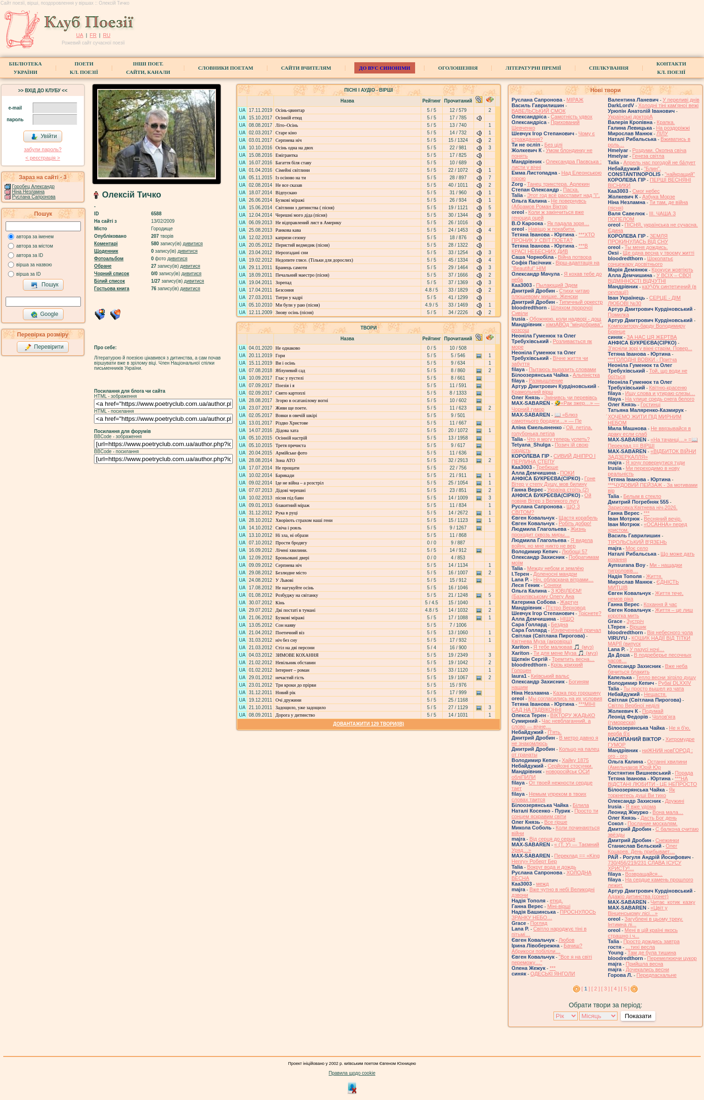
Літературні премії (533, 68)
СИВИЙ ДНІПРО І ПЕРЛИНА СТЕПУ (553, 458)
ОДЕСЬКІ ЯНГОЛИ (553, 973)
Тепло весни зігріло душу (666, 677)
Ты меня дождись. (646, 247)
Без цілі (553, 144)
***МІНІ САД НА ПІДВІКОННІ (553, 706)
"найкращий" (680, 174)
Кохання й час (660, 604)
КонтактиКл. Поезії (671, 68)
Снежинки (667, 840)
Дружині (674, 801)
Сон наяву (285, 625)
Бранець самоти (291, 267)
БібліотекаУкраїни (25, 68)
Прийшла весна (644, 964)
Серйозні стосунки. (570, 766)
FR (93, 35)
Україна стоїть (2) (568, 489)
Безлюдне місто (290, 572)
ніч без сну (286, 640)
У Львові (284, 580)
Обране (102, 266)
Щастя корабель (578, 518)
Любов (567, 940)
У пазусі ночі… (647, 649)
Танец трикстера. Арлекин (558, 184)
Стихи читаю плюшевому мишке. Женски (550, 293)
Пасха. (571, 189)
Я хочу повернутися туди (655, 462)
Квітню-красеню (668, 387)
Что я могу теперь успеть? (558, 439)
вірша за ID (28, 274)
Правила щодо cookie (352, 1073)
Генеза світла (648, 156)
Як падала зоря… (568, 223)
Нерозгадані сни (291, 252)
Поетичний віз (289, 632)
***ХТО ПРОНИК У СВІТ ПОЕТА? (553, 237)
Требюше (547, 467)
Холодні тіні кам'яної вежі (668, 105)
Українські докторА (630, 116)
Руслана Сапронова (34, 196)
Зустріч (635, 621)
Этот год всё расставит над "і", (563, 195)
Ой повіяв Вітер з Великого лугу (551, 498)
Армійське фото (291, 452)
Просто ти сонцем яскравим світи (554, 813)
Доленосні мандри (555, 574)
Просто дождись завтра (651, 941)
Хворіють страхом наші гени (303, 520)
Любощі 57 (575, 551)
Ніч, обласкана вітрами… (563, 579)
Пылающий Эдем (557, 285)
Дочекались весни (647, 969)
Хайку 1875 (575, 760)
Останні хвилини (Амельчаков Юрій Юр (647, 764)
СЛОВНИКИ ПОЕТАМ (225, 68)
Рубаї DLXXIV (674, 683)
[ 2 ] (595, 988)
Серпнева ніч (288, 140)
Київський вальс (550, 676)
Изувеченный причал (576, 630)
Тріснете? (589, 613)
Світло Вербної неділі (634, 705)
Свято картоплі (290, 393)
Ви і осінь (285, 363)
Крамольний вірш (532, 392)
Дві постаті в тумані (295, 610)
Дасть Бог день (658, 818)
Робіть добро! (575, 523)
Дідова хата (286, 430)
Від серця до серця (552, 839)
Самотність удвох (571, 116)
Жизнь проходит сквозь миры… (548, 531)
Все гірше (556, 822)
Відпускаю (286, 192)
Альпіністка (586, 375)
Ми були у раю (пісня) (297, 305)
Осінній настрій (291, 437)
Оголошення (458, 68)
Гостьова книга (111, 288)
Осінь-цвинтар (289, 110)
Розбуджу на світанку (296, 595)
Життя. (654, 576)
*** (553, 968)
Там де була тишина (652, 952)
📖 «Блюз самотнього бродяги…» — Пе (546, 418)
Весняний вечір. (663, 518)
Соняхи (552, 585)
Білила (581, 805)
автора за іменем (35, 236)
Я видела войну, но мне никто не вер (552, 543)
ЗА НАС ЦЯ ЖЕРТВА (652, 337)
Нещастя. (655, 694)
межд (542, 884)
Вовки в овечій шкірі (296, 415)
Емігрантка (286, 155)
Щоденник (106, 251)
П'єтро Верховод (566, 607)
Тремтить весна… (573, 659)
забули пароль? (42, 149)
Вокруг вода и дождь (551, 867)
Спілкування (608, 68)
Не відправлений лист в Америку (308, 222)
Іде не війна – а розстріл (299, 482)
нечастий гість (289, 677)
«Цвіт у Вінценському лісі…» (638, 910)
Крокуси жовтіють (672, 269)
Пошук (44, 285)
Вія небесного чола (670, 632)
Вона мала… (668, 812)
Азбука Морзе (658, 196)
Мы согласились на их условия (565, 698)
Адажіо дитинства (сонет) (638, 896)
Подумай (652, 711)
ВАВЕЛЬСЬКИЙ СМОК (538, 111)
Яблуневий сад (290, 370)
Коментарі (105, 243)
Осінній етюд (288, 117)
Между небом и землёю (555, 568)
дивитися (193, 243)
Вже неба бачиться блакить (647, 669)
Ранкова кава (288, 230)
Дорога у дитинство (295, 715)
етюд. (556, 900)
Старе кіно (285, 132)
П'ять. (554, 732)
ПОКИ (567, 473)
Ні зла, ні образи (291, 535)
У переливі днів (681, 100)
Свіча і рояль (288, 527)
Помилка (618, 314)
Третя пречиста (290, 445)
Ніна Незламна (28, 191)
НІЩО (567, 619)
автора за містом (34, 246)
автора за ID (29, 255)
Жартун (569, 602)
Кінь (279, 602)
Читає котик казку (673, 902)
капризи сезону (290, 237)
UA (79, 35)
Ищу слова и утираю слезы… (660, 393)
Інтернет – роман (292, 670)
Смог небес (646, 191)
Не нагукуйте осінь (294, 587)
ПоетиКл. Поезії (84, 68)
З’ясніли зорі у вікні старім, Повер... (650, 348)
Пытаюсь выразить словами (562, 369)
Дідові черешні (290, 490)
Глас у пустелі (289, 378)
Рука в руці (286, 512)
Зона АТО (285, 460)
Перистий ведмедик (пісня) (302, 245)
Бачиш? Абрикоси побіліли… (546, 948)
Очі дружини (288, 700)
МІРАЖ (575, 100)
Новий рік (285, 692)
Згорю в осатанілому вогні (301, 400)
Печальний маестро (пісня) (302, 275)
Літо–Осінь (286, 125)
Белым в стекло (642, 496)
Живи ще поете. (291, 408)
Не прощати (287, 467)
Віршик (638, 627)
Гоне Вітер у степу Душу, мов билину (553, 481)
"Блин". (652, 168)
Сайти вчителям (306, 68)
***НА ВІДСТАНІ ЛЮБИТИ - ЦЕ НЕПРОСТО (652, 781)
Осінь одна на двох (294, 147)
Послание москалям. (653, 823)
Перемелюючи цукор (672, 958)
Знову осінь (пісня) (294, 312)
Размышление (546, 380)
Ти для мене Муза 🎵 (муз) (565, 653)
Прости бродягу (291, 542)
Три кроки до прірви (295, 685)
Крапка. (666, 122)
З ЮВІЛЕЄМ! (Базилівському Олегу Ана (546, 593)
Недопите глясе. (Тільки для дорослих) (314, 260)
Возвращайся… (643, 874)
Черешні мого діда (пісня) (301, 215)
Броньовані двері (292, 557)
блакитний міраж (292, 505)
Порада (684, 773)
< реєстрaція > (42, 158)
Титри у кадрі (288, 297)
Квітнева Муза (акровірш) (541, 641)
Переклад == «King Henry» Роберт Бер (555, 858)
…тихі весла (640, 947)
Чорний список (111, 273)
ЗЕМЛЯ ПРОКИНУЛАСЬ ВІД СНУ (638, 238)
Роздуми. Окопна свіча (659, 150)
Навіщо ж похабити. (551, 229)
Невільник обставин (295, 662)
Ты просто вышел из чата (653, 688)
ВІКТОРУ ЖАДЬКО (572, 715)
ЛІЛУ (662, 133)
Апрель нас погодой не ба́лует (659, 162)
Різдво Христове (291, 422)
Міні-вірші (558, 906)
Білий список (109, 281)
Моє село (636, 548)
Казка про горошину (577, 693)
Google (44, 314)
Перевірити (44, 347)
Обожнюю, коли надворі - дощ (565, 319)
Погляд (538, 923)
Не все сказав (288, 185)
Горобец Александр (33, 186)
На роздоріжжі (673, 128)
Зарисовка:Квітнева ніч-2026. (642, 507)
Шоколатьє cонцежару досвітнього (640, 261)
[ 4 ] (615, 988)
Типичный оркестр (581, 302)
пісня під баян (289, 497)
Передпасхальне (657, 975)
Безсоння (284, 290)
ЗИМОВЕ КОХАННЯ (296, 655)
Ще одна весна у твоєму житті (658, 253)
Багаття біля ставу (293, 162)
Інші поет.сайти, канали (148, 68)
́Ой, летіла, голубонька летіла (551, 430)
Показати (638, 1015)
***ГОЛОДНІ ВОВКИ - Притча (642, 359)
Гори (280, 355)
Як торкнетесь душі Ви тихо (641, 792)
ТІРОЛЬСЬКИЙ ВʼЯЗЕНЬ (637, 542)
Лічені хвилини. (291, 550)
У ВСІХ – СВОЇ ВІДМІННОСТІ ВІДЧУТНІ (649, 278)
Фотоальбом (108, 258)
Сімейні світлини (292, 170)
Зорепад (283, 282)
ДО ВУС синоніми (384, 68)
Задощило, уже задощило (300, 707)
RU (106, 35)
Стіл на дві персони (295, 647)
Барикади (284, 475)
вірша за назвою (34, 264)
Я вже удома (640, 806)
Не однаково (287, 348)
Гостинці (650, 404)
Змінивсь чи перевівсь (570, 397)
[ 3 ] (605, 988)
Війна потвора (574, 257)
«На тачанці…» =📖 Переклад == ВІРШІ (653, 442)
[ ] (586, 988)
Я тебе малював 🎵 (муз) (563, 647)
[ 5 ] (625, 988)
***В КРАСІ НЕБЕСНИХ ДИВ (549, 248)
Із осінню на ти (290, 177)
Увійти (44, 136)
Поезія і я (285, 385)
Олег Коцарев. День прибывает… (642, 848)
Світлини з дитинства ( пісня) (304, 207)
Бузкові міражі (289, 200)
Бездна (559, 624)
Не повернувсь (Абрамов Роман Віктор (548, 203)
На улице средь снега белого (659, 399)
